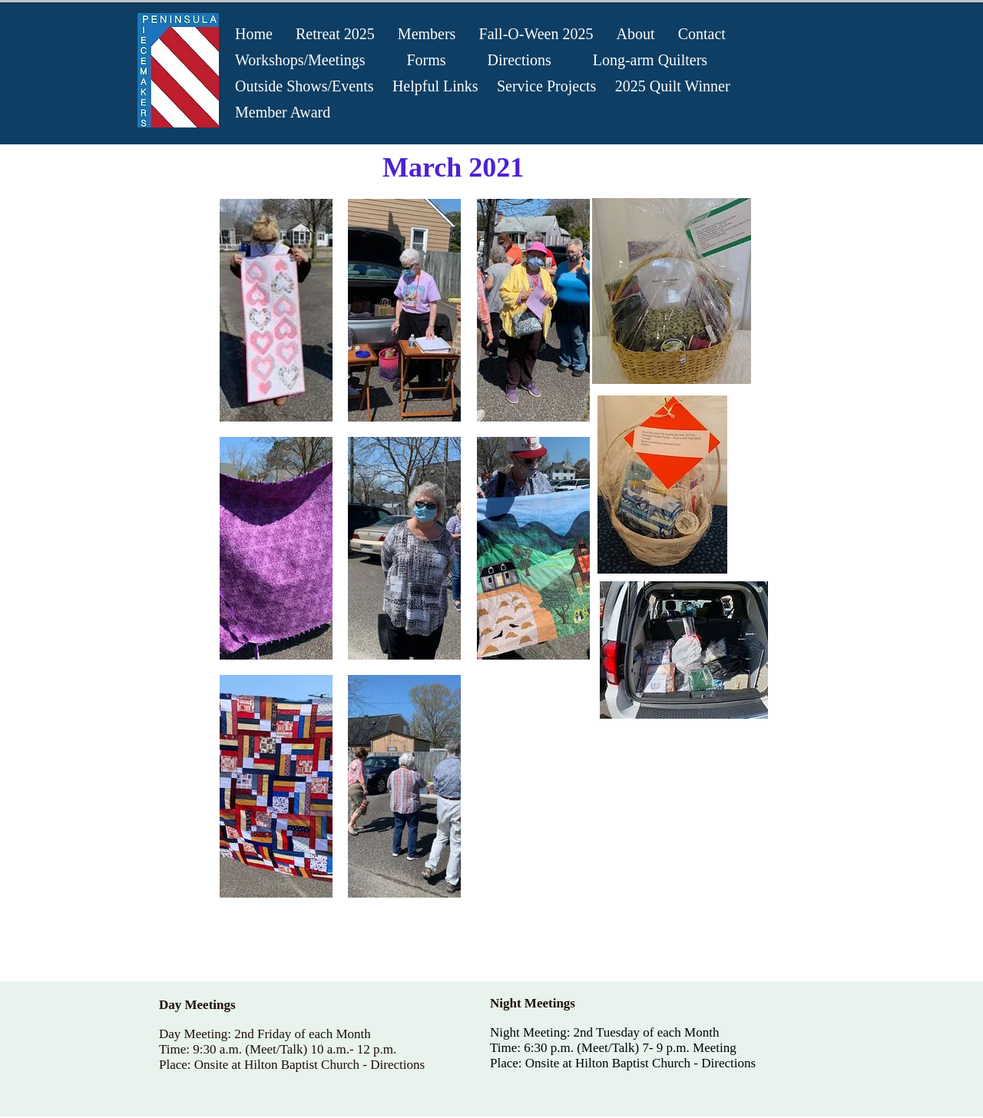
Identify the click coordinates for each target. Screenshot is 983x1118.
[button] (276, 310)
